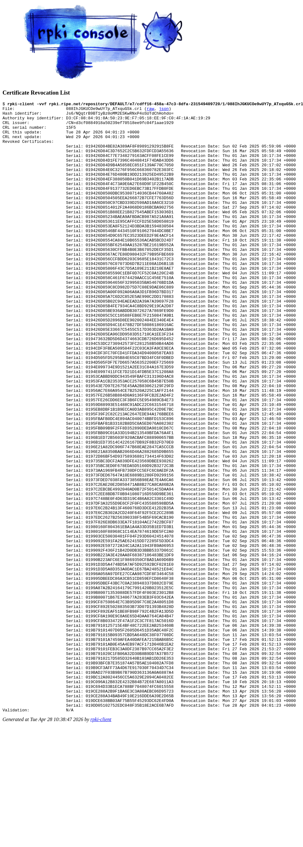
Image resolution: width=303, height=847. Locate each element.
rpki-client (101, 841)
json (164, 110)
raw (150, 110)
